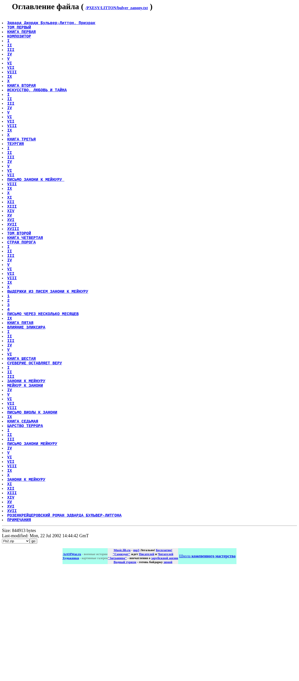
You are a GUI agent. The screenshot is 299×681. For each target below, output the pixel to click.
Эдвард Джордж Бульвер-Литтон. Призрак (52, 24)
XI (10, 238)
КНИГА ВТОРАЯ (22, 101)
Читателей (165, 666)
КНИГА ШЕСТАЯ (22, 435)
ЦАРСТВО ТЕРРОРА (25, 517)
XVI (11, 265)
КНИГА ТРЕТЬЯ (22, 167)
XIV (11, 254)
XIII (12, 249)
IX (10, 90)
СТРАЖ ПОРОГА (22, 292)
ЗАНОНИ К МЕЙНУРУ (27, 462)
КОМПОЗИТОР (20, 41)
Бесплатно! (164, 662)
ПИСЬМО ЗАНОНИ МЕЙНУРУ (33, 539)
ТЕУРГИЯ (16, 172)
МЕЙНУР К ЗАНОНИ (25, 468)
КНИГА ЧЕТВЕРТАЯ (25, 287)
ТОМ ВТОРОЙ (20, 282)
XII (11, 243)
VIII (12, 85)
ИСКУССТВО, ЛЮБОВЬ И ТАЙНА (37, 106)
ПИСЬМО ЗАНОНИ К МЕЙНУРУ (36, 216)
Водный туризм (125, 674)
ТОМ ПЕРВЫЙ (20, 30)
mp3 (136, 662)
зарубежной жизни (164, 670)
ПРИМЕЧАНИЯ (20, 632)
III (11, 57)
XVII (12, 271)
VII (11, 79)
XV (10, 260)
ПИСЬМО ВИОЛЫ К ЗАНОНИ (33, 500)
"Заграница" (117, 670)
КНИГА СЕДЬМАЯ (23, 511)
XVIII (14, 276)
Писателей (146, 666)
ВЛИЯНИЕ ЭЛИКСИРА (27, 396)
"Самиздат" (121, 666)
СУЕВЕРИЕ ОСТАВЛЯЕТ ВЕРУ (35, 440)
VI (10, 74)
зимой (168, 674)
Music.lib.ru (122, 662)
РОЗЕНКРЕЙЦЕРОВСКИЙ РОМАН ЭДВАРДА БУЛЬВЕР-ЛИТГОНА (65, 626)
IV (10, 63)
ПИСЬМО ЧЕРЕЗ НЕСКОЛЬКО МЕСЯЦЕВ (43, 380)
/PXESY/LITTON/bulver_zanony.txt (117, 8)
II (10, 52)
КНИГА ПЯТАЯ (21, 391)
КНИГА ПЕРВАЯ (22, 35)
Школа (207, 668)
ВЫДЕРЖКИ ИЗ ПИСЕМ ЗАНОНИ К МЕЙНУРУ (48, 353)
